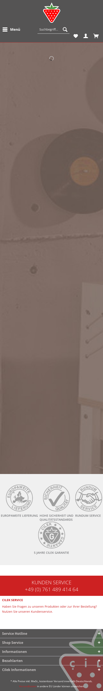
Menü (11, 29)
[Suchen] (65, 29)
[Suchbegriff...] (53, 29)
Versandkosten (27, 686)
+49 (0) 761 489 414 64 (51, 589)
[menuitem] (11, 29)
